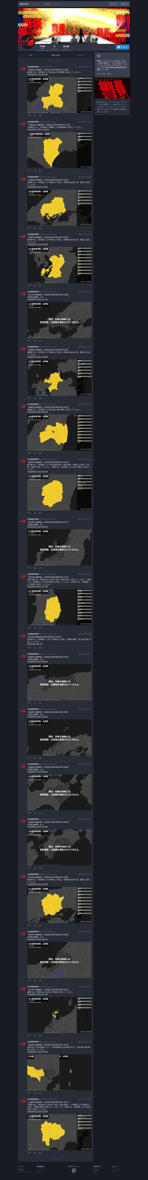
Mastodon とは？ (74, 1166)
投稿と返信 (55, 55)
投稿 (30, 55)
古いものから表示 (55, 1159)
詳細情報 (47, 4)
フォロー (122, 47)
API (38, 1172)
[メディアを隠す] (29, 79)
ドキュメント (41, 1169)
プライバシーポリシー (25, 1172)
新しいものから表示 (56, 61)
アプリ (56, 4)
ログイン (114, 4)
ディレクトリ (36, 4)
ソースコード (116, 1169)
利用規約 (21, 1169)
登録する (124, 4)
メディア (80, 55)
